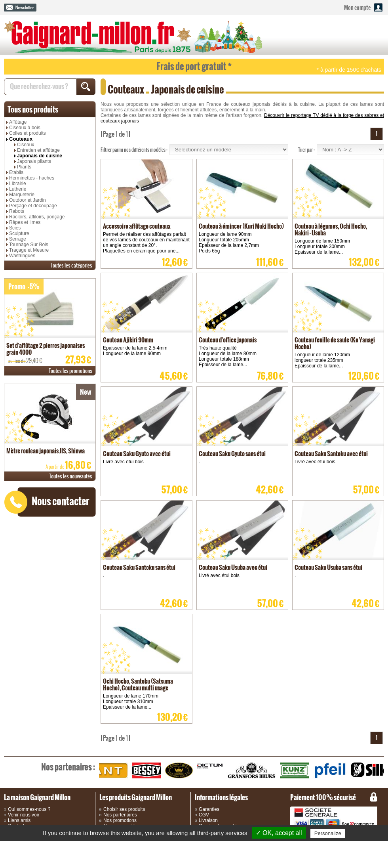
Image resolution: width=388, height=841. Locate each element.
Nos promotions (120, 820)
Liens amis (19, 820)
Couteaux (20, 139)
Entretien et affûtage (38, 150)
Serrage (17, 239)
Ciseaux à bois (24, 127)
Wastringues (22, 255)
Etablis (16, 172)
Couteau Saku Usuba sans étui (328, 567)
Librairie (17, 183)
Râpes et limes (24, 222)
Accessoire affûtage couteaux (137, 226)
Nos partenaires (120, 815)
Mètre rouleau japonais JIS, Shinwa (45, 450)
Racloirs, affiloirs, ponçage (37, 217)
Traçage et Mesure (29, 250)
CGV (204, 815)
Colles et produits (27, 133)
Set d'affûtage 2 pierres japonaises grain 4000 (45, 349)
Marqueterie (21, 194)
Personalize (327, 833)
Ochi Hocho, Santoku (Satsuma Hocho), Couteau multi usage (138, 684)
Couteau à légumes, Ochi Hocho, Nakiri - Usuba (331, 229)
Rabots (16, 211)
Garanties (209, 809)
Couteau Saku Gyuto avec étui (137, 453)
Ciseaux (25, 144)
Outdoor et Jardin (27, 200)
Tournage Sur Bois (28, 244)
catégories (71, 265)
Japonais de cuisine (39, 156)
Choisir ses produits (124, 809)
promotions (70, 371)
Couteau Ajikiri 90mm (128, 339)
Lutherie (17, 189)
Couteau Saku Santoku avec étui (331, 453)
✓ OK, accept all (279, 833)
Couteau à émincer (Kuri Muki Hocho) (241, 226)
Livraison (208, 820)
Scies (15, 228)
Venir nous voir (23, 815)
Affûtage (18, 122)
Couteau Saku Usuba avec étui (233, 567)
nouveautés (70, 476)
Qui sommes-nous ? (29, 809)
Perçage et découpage (33, 205)
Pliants (24, 167)
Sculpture (19, 233)
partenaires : (68, 767)
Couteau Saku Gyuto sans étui (232, 453)
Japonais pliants (34, 161)
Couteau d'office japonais (228, 339)
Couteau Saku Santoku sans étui (139, 567)
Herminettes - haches (31, 178)
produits (33, 109)
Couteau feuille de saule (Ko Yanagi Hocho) (335, 343)
